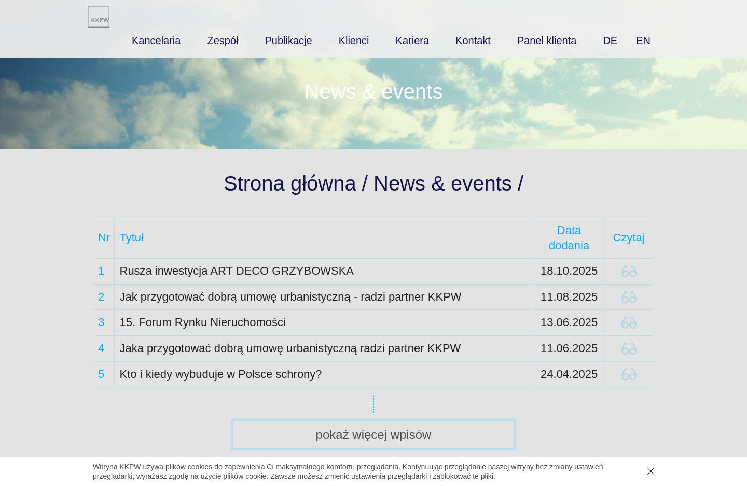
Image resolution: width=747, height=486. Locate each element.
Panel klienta (547, 40)
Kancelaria (156, 40)
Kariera (412, 40)
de (610, 40)
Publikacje (288, 40)
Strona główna (290, 183)
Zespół (222, 40)
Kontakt (473, 40)
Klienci (354, 40)
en (643, 40)
